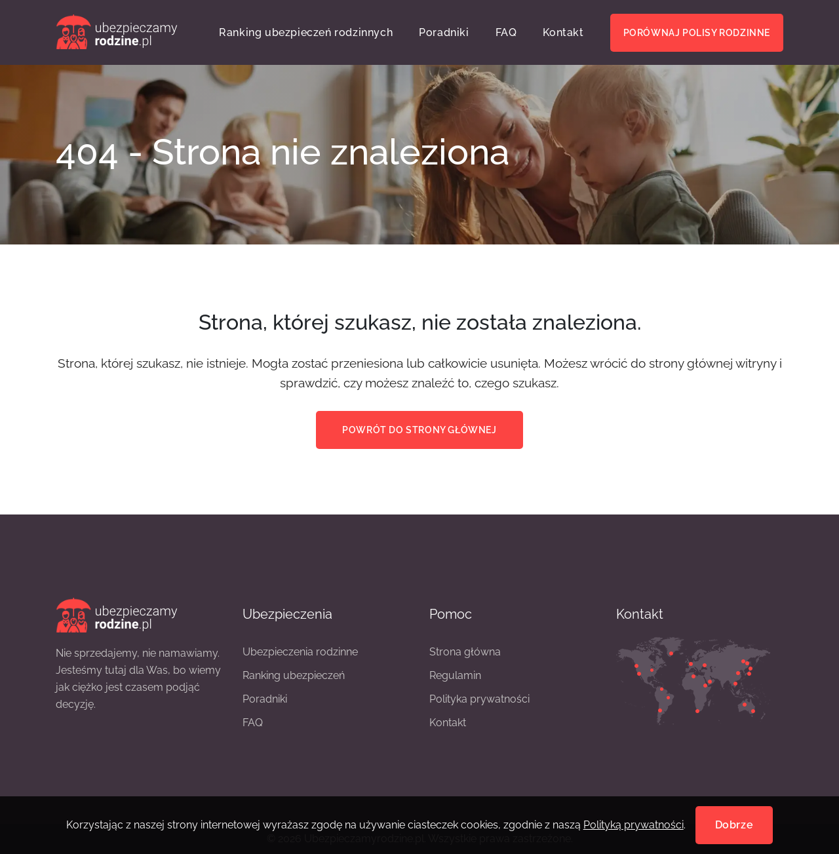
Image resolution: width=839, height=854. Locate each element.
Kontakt (563, 32)
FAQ (506, 32)
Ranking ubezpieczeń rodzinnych (306, 32)
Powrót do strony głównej (419, 430)
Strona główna (465, 652)
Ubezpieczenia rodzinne (300, 652)
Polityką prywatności (633, 825)
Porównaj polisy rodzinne (696, 33)
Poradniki (444, 32)
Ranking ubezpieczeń (294, 675)
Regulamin (455, 675)
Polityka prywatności (479, 699)
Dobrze (734, 825)
